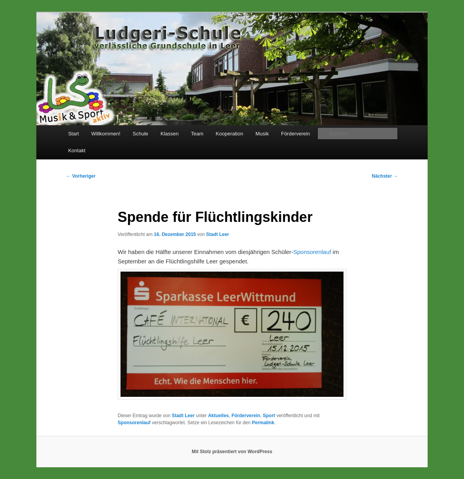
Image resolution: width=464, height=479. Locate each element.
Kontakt (76, 150)
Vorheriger (80, 176)
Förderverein (295, 134)
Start (73, 134)
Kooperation (229, 134)
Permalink (263, 422)
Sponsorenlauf (312, 252)
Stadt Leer (217, 234)
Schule (140, 134)
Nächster (385, 176)
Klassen (169, 134)
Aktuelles (218, 415)
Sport (269, 415)
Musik (262, 134)
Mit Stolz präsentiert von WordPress (232, 451)
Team (197, 134)
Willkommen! (105, 134)
